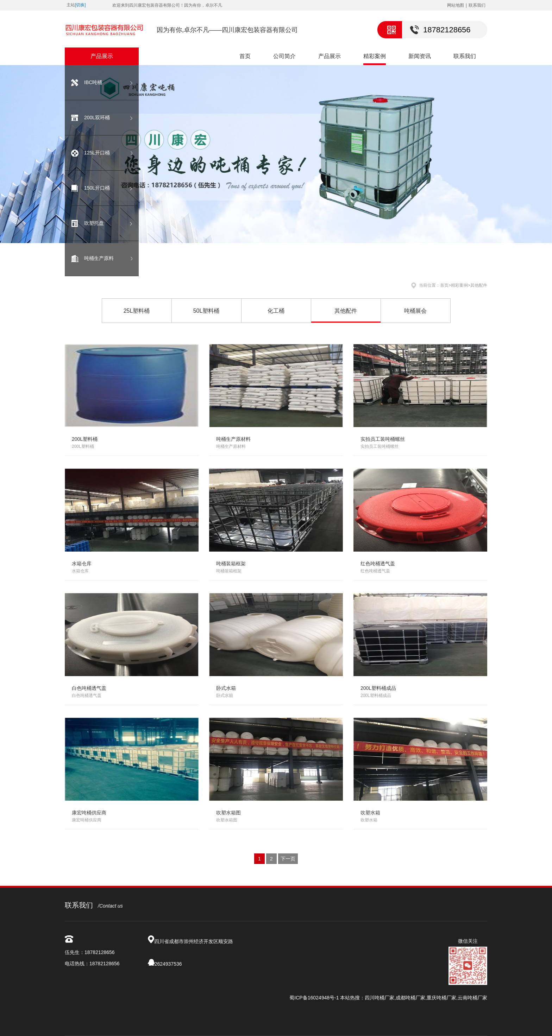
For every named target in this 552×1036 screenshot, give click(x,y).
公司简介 (284, 56)
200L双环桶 (97, 117)
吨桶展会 (415, 311)
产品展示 (329, 56)
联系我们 (477, 5)
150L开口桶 (97, 188)
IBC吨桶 (93, 82)
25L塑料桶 (137, 311)
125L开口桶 (97, 152)
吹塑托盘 (94, 223)
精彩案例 (374, 56)
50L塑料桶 (206, 311)
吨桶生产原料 (99, 258)
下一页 (288, 859)
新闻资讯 (419, 56)
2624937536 (168, 964)
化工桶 (276, 311)
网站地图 (455, 5)
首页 (245, 56)
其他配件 (478, 285)
